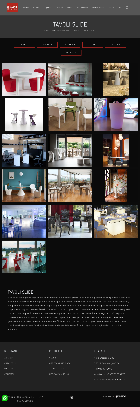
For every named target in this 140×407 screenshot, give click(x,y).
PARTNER (9, 368)
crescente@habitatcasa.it (112, 379)
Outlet (70, 7)
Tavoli (77, 31)
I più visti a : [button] (71, 52)
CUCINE (52, 358)
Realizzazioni (82, 7)
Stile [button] (93, 44)
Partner (36, 7)
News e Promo (98, 7)
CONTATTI (9, 374)
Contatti (111, 7)
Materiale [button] (70, 44)
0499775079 (105, 368)
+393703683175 (116, 374)
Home (47, 31)
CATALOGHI (10, 363)
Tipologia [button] (116, 44)
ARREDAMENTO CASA (60, 363)
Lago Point (48, 7)
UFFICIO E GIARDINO (59, 374)
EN (120, 7)
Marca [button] (24, 44)
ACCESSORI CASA (58, 368)
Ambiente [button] (47, 44)
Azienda (26, 7)
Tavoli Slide (90, 31)
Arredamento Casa (61, 31)
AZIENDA (8, 358)
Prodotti (60, 7)
